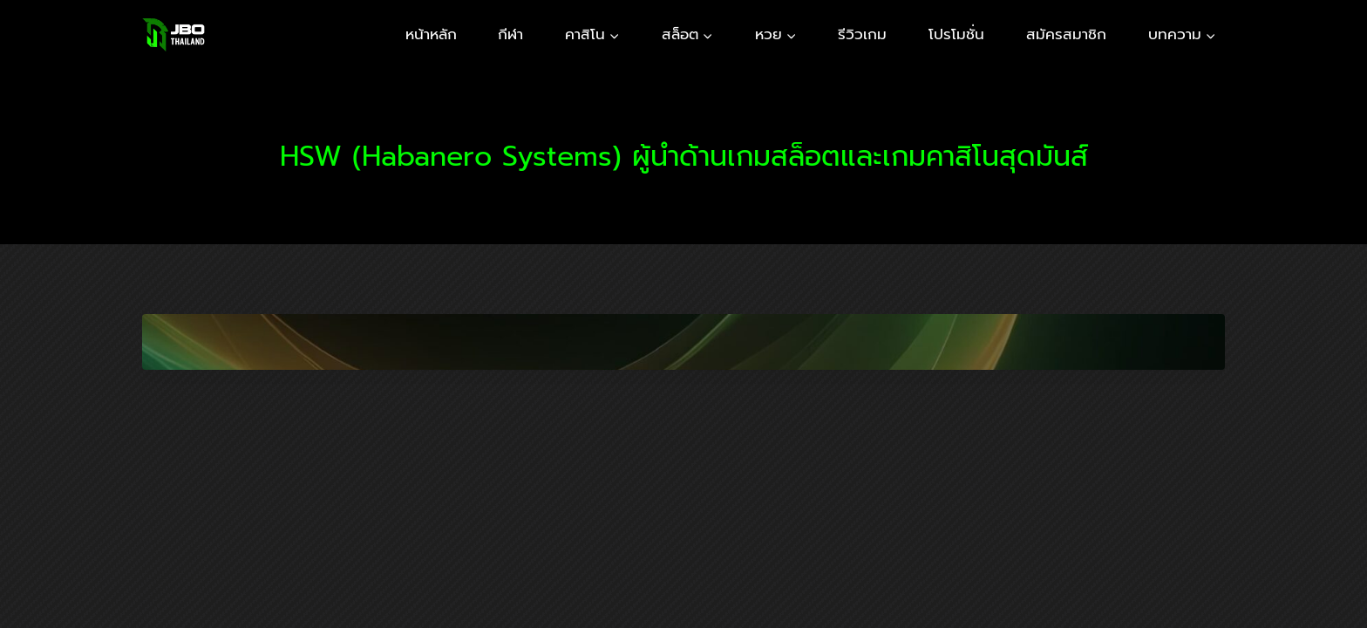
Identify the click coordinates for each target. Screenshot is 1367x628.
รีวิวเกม (862, 34)
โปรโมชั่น (956, 34)
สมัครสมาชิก (1066, 34)
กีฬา (510, 34)
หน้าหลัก (431, 34)
